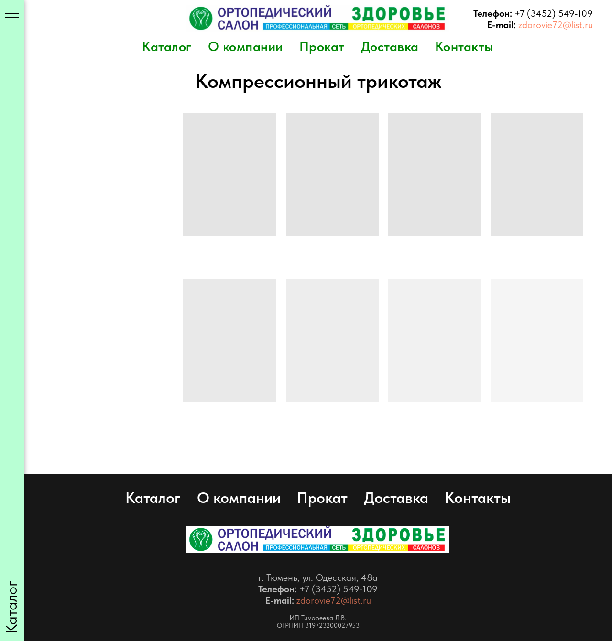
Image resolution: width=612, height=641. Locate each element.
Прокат (322, 46)
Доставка (390, 46)
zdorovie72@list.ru (555, 25)
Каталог (167, 46)
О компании (245, 46)
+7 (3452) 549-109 (553, 13)
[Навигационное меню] (12, 14)
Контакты (464, 46)
